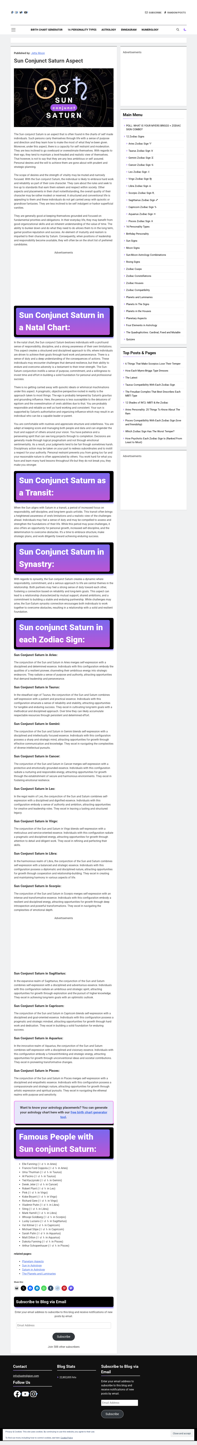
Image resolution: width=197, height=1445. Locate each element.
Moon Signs (133, 247)
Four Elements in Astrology (141, 325)
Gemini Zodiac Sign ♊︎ (141, 157)
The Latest (131, 377)
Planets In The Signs (137, 304)
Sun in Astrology (32, 1265)
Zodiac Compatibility (138, 290)
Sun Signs (131, 240)
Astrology (108, 29)
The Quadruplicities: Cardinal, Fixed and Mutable (153, 332)
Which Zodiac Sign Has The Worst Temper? (149, 431)
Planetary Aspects (33, 1261)
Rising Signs (133, 261)
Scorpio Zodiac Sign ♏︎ (141, 193)
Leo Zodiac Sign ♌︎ (139, 171)
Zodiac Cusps (134, 269)
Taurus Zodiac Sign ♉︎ (141, 150)
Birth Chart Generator (47, 29)
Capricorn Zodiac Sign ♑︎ (143, 207)
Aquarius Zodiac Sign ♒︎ (142, 214)
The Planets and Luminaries (39, 1273)
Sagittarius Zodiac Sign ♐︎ (143, 200)
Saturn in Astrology (33, 1269)
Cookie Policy (67, 1438)
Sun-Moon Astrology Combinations (146, 254)
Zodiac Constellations (138, 276)
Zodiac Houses (134, 283)
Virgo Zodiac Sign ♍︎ (140, 178)
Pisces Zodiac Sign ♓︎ (141, 221)
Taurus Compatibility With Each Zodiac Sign (150, 384)
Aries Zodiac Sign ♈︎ (140, 143)
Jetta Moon (38, 53)
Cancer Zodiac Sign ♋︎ (141, 164)
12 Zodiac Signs (135, 136)
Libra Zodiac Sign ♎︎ (140, 186)
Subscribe (63, 1336)
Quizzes (130, 339)
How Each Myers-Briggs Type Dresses (146, 370)
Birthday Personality (137, 233)
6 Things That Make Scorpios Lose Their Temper (153, 363)
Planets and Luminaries (139, 297)
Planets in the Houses (138, 311)
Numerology (150, 29)
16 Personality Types (82, 29)
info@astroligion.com (26, 1375)
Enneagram (128, 29)
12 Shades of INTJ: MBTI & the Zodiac (146, 402)
